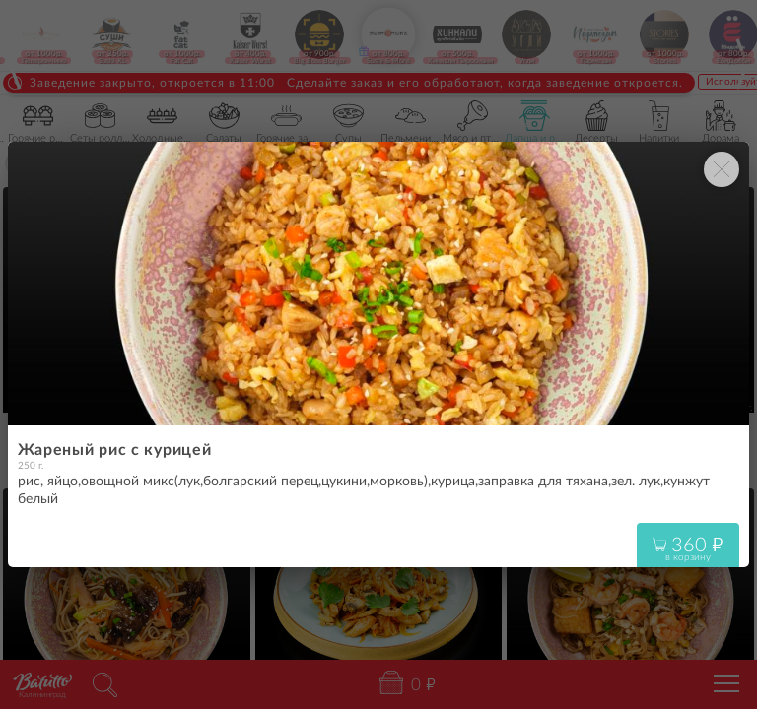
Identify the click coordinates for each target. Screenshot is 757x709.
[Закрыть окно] (721, 169)
